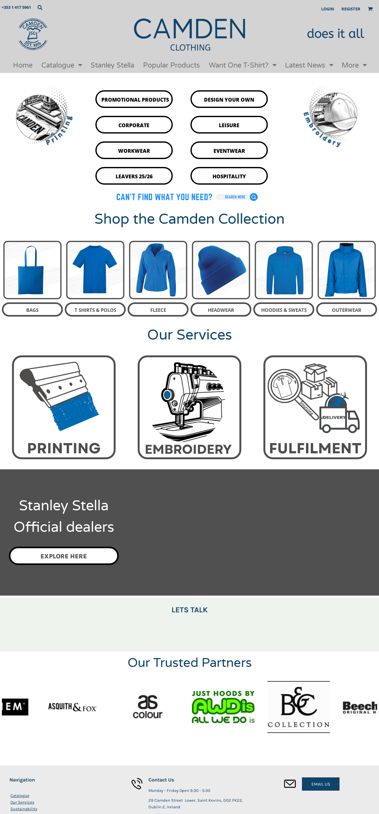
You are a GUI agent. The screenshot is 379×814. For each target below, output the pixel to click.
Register (350, 9)
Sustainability (23, 808)
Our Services (22, 802)
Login (327, 9)
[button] (39, 7)
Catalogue (19, 795)
